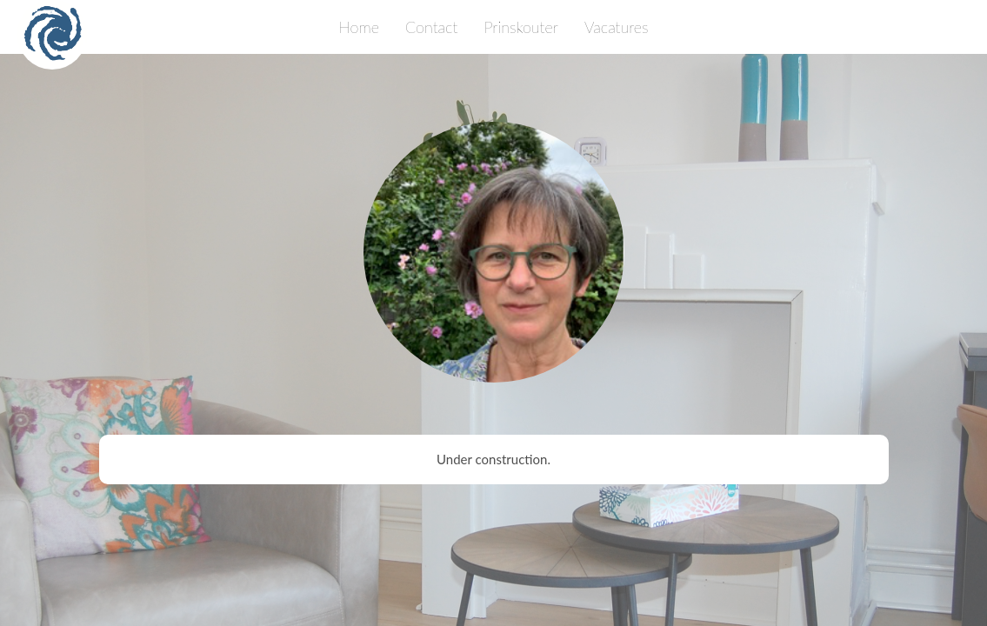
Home (358, 27)
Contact (431, 27)
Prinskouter (520, 27)
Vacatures (616, 27)
